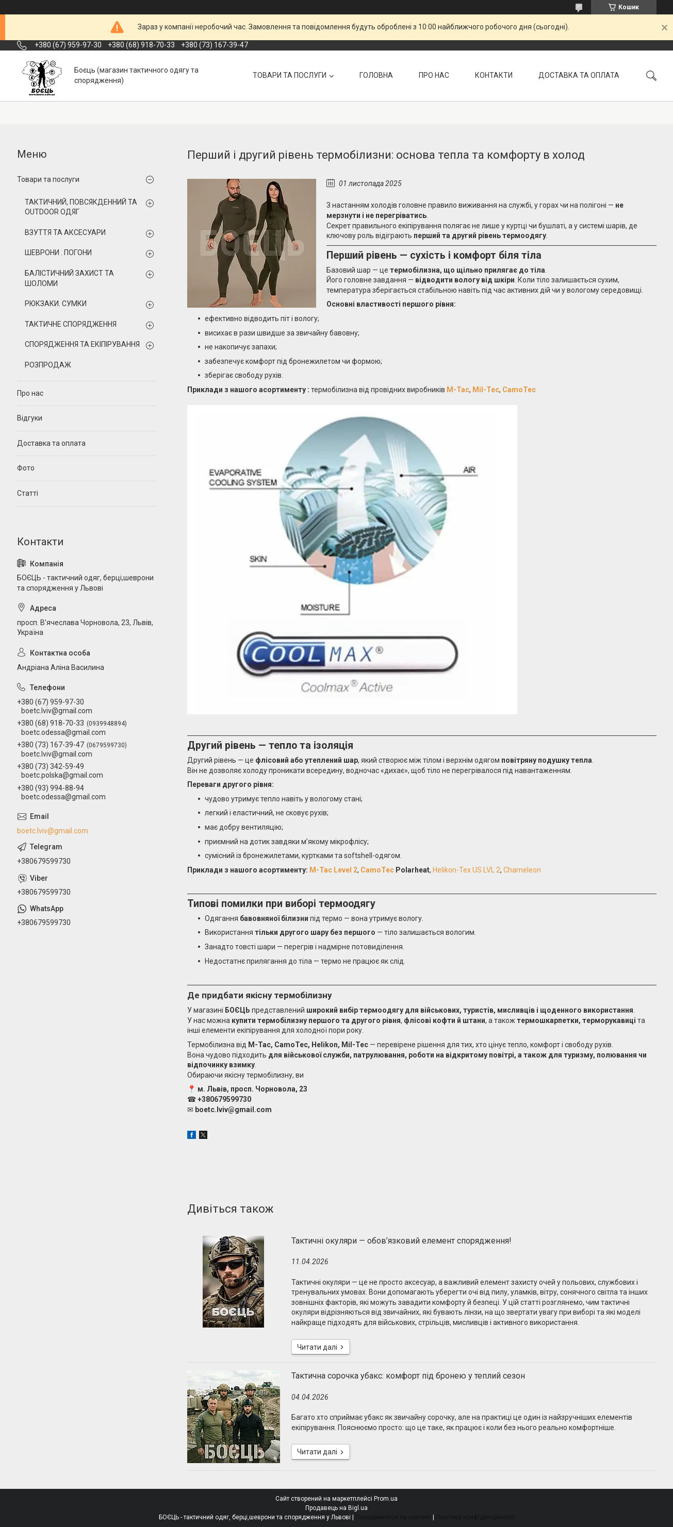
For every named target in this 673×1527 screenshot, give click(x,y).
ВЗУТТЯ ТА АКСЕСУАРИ (65, 232)
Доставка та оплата (51, 443)
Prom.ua (386, 1498)
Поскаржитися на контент (393, 1517)
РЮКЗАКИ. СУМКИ (56, 303)
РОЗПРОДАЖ (48, 365)
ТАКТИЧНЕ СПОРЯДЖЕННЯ (71, 324)
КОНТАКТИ (494, 75)
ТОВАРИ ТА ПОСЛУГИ (289, 75)
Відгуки (29, 418)
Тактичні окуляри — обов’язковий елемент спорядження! (401, 1241)
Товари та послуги (48, 179)
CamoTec (519, 389)
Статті (27, 493)
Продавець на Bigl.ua (336, 1508)
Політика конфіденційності (475, 1517)
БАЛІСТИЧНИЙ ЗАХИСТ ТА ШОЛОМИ (69, 278)
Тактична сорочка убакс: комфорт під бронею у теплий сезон (408, 1376)
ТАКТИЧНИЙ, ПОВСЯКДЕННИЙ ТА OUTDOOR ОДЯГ (81, 207)
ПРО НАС (434, 75)
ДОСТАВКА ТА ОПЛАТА (578, 75)
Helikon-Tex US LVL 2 (466, 870)
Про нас (30, 393)
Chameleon (522, 870)
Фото (26, 468)
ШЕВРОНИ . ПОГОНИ (58, 252)
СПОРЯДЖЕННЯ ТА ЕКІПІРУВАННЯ (82, 344)
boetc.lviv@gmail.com (52, 831)
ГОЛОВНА (376, 75)
